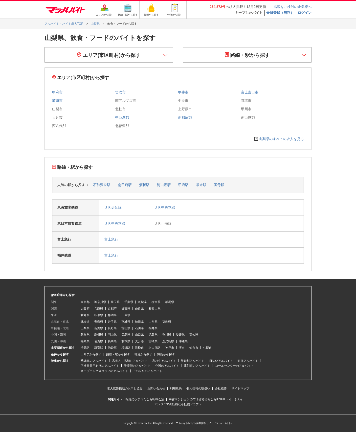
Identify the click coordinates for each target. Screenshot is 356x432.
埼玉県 (115, 302)
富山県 (125, 328)
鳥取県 (85, 334)
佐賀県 (98, 341)
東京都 (85, 302)
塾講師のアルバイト (94, 361)
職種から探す (143, 354)
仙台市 (193, 347)
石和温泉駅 (102, 185)
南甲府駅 (125, 185)
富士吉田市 (249, 92)
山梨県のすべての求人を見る (281, 139)
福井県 (153, 328)
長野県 (112, 328)
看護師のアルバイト (137, 365)
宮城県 (125, 322)
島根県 (98, 334)
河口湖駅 (164, 185)
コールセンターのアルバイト (234, 365)
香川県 (166, 334)
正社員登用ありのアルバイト (100, 365)
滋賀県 (125, 308)
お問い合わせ (156, 388)
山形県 (153, 322)
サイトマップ (240, 388)
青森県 (98, 322)
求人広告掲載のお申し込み (125, 388)
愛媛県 (180, 334)
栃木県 (156, 302)
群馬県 (169, 302)
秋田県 (139, 322)
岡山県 (112, 334)
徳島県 (153, 334)
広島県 (125, 334)
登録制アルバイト (192, 361)
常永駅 (201, 185)
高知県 (193, 334)
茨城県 (142, 302)
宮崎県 (153, 341)
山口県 (139, 334)
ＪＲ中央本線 (164, 207)
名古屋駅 (154, 347)
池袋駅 (112, 347)
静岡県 (112, 315)
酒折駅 (144, 185)
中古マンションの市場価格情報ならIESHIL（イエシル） (206, 399)
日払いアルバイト (221, 361)
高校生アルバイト (164, 361)
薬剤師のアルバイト (197, 365)
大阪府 (85, 308)
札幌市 (207, 347)
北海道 (85, 322)
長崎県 (112, 341)
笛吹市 (120, 92)
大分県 (139, 341)
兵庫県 (98, 308)
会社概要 (221, 388)
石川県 (139, 328)
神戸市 (169, 347)
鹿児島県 (168, 341)
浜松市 (139, 347)
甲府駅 (183, 185)
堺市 (182, 347)
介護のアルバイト (167, 365)
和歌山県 (154, 308)
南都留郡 (185, 117)
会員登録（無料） (280, 13)
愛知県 (85, 315)
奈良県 (139, 308)
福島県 (166, 322)
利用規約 (176, 388)
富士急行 (111, 239)
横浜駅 (125, 347)
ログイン (305, 13)
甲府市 (57, 92)
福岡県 (85, 341)
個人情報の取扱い (198, 388)
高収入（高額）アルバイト (130, 361)
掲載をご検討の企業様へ (292, 7)
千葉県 (128, 302)
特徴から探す (166, 354)
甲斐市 (183, 92)
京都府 (112, 308)
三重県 (125, 315)
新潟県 (98, 328)
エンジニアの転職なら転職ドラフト (178, 404)
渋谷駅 (85, 347)
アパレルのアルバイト (147, 371)
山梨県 (85, 328)
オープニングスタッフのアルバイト (104, 371)
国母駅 (219, 185)
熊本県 (125, 341)
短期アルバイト (248, 361)
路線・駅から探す (247, 55)
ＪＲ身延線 (113, 207)
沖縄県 (183, 341)
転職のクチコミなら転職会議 (145, 399)
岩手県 (112, 322)
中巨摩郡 (122, 117)
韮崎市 (57, 101)
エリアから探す (91, 354)
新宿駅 (98, 347)
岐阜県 (98, 315)
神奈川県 (100, 302)
